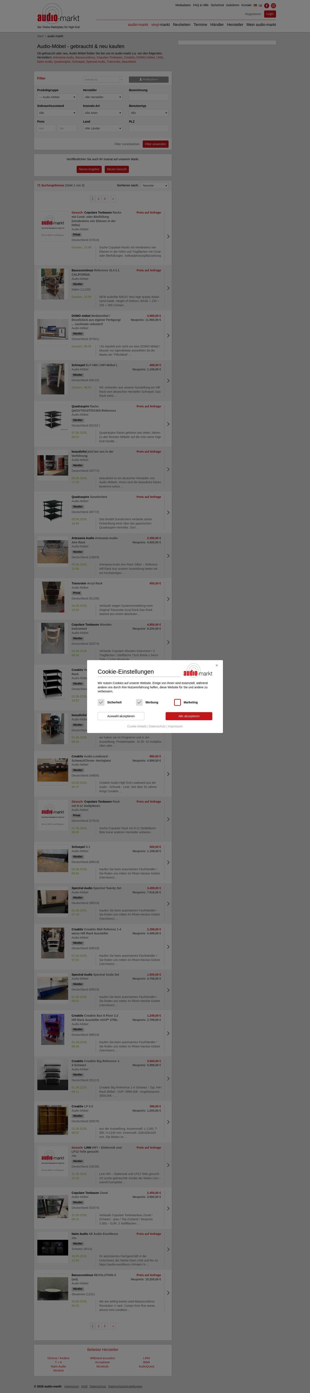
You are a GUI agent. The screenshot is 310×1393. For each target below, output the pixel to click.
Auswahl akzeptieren (121, 716)
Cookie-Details (137, 726)
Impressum (175, 726)
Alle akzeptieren (189, 716)
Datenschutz (157, 726)
